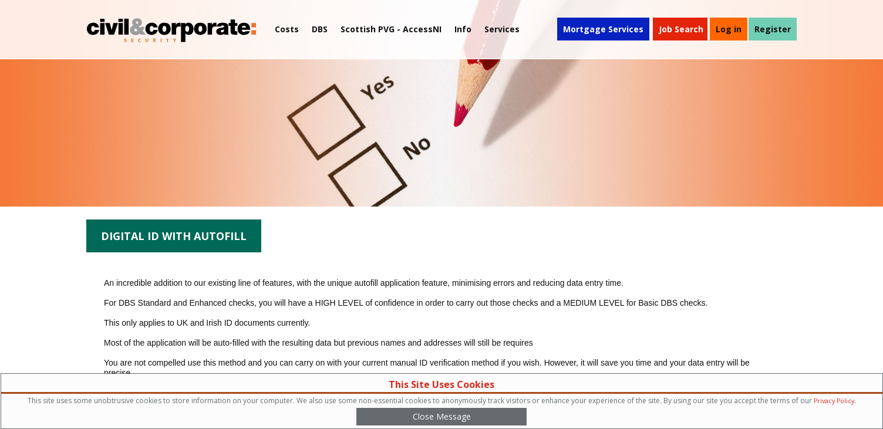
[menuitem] (391, 29)
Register (772, 29)
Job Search (681, 29)
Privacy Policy (834, 401)
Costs (287, 29)
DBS (320, 29)
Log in (729, 29)
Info (462, 29)
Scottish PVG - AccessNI (391, 29)
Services (502, 29)
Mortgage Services (603, 29)
